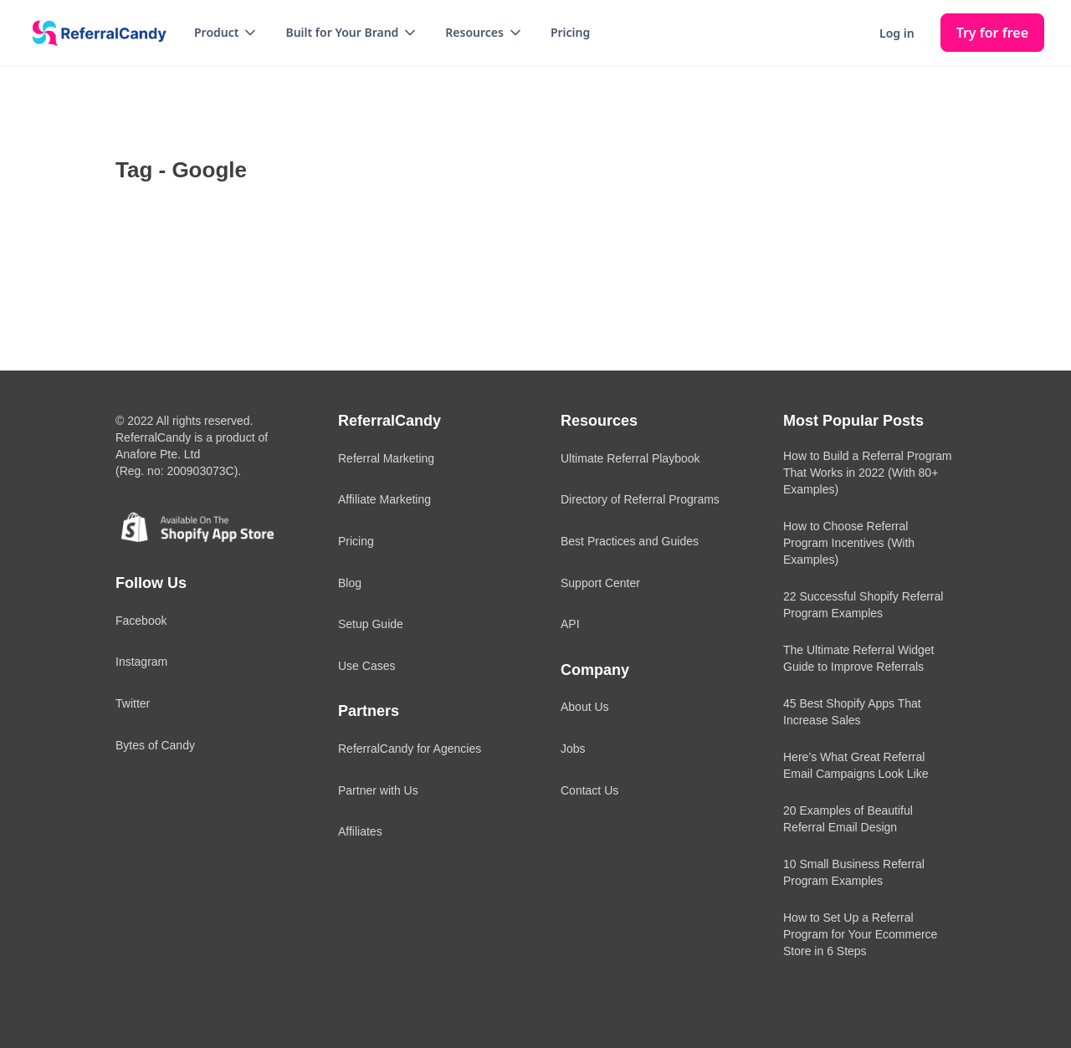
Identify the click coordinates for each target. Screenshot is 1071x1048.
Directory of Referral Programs (640, 499)
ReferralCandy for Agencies (409, 748)
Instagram (141, 661)
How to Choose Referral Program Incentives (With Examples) (849, 542)
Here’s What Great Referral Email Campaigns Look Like (856, 765)
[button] (226, 32)
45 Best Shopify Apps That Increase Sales (852, 712)
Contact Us (589, 790)
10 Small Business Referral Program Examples (854, 872)
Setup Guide (370, 624)
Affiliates (360, 831)
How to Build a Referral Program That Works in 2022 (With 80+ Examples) (867, 472)
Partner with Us (378, 790)
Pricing (570, 32)
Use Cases (366, 665)
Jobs (573, 748)
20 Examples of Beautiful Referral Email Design (848, 819)
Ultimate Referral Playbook (630, 458)
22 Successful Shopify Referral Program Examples (863, 605)
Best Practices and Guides (630, 541)
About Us (585, 706)
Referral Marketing (386, 458)
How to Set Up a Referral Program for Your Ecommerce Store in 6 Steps (860, 934)
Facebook (141, 620)
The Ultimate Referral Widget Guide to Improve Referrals (859, 658)
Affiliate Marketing (384, 499)
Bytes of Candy (155, 745)
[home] (94, 33)
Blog (349, 583)
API (570, 624)
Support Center (600, 583)
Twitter (132, 703)
